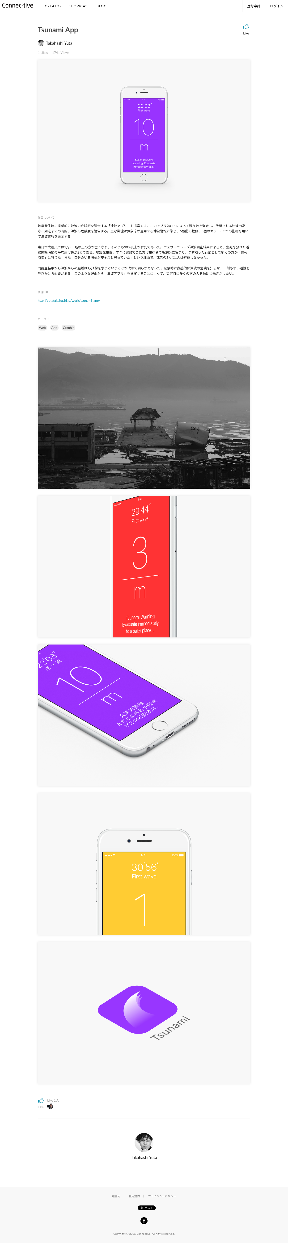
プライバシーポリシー (162, 1196)
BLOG (102, 6)
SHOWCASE (79, 6)
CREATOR (53, 6)
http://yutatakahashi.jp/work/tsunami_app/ (69, 300)
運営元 (116, 1196)
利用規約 (134, 1196)
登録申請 (253, 6)
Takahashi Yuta (59, 43)
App (54, 328)
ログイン (276, 6)
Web (42, 328)
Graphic (68, 328)
